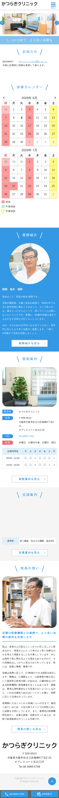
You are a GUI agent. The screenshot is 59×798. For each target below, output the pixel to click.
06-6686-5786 (31, 766)
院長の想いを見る (29, 729)
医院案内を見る (29, 479)
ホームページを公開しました (33, 61)
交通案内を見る (29, 552)
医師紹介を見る (29, 343)
